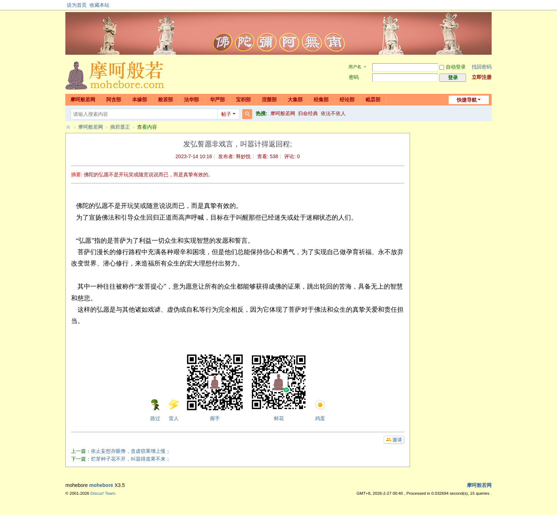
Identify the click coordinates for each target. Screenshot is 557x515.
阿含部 (113, 99)
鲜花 (278, 387)
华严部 (217, 99)
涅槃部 (269, 99)
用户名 (354, 66)
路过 (155, 410)
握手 (214, 387)
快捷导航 (467, 100)
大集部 (295, 99)
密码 (354, 77)
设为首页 (77, 5)
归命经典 (308, 113)
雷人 (173, 410)
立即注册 (482, 77)
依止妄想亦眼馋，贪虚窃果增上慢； (131, 451)
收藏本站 (99, 5)
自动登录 (452, 67)
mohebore (101, 485)
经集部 (321, 99)
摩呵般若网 (82, 99)
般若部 (165, 99)
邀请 (397, 439)
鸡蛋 (320, 410)
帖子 (226, 114)
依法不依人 (333, 113)
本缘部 (139, 99)
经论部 (347, 99)
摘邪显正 (120, 127)
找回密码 (482, 67)
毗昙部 (373, 99)
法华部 (191, 99)
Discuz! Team (103, 493)
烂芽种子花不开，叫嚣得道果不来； (131, 459)
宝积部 (243, 99)
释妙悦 (243, 156)
